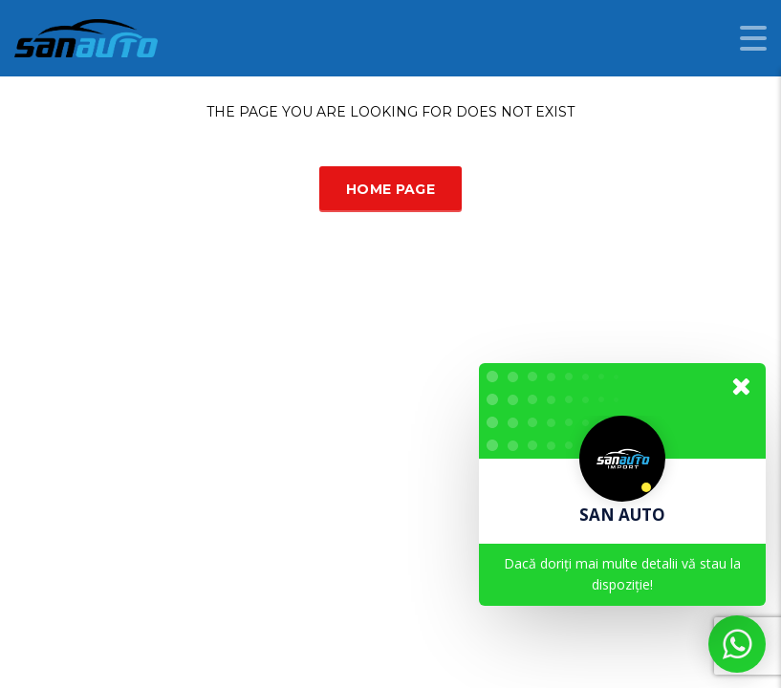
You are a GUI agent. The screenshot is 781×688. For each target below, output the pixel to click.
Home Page (390, 189)
